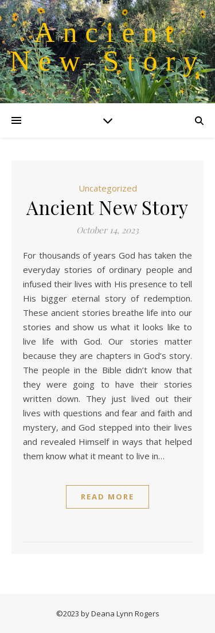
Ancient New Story (107, 46)
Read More (107, 496)
